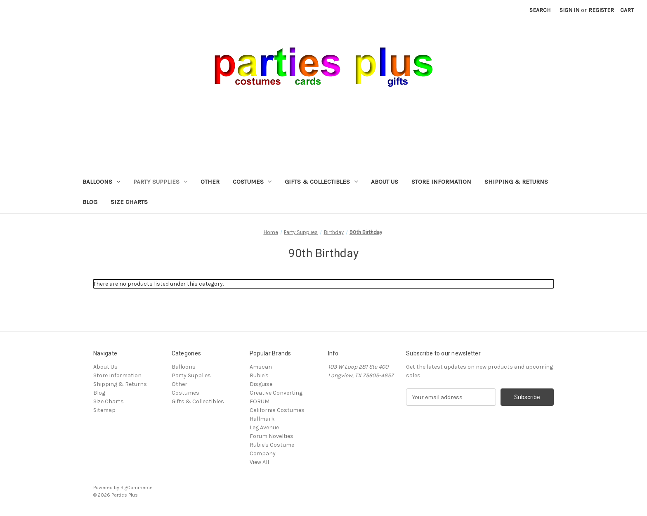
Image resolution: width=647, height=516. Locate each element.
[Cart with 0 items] (627, 10)
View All (259, 462)
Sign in (569, 10)
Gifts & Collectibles (321, 181)
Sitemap (104, 410)
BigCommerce (136, 487)
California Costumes (277, 410)
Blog (90, 202)
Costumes (252, 181)
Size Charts (129, 202)
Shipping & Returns (516, 181)
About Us (384, 181)
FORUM (259, 401)
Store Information (441, 181)
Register (601, 10)
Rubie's (259, 375)
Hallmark (262, 418)
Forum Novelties (271, 436)
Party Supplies (160, 181)
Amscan (261, 366)
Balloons (101, 181)
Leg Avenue (264, 427)
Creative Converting (276, 392)
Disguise (261, 384)
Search (539, 10)
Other (210, 181)
